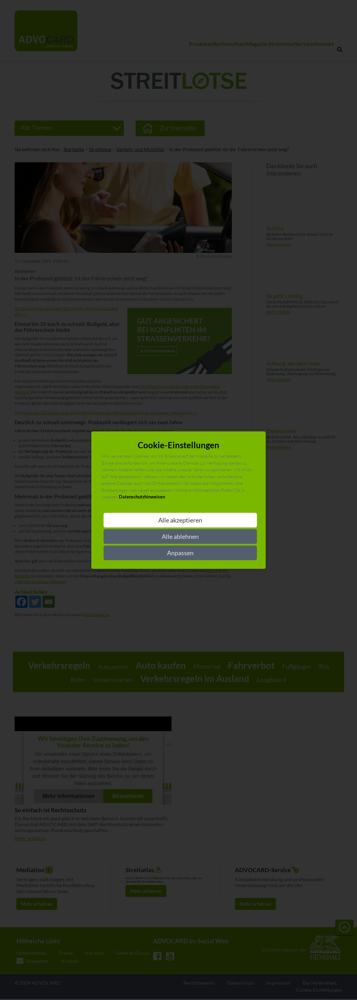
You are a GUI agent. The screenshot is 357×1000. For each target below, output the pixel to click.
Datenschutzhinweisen (142, 497)
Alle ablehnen (180, 536)
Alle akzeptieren (180, 520)
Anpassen (180, 553)
